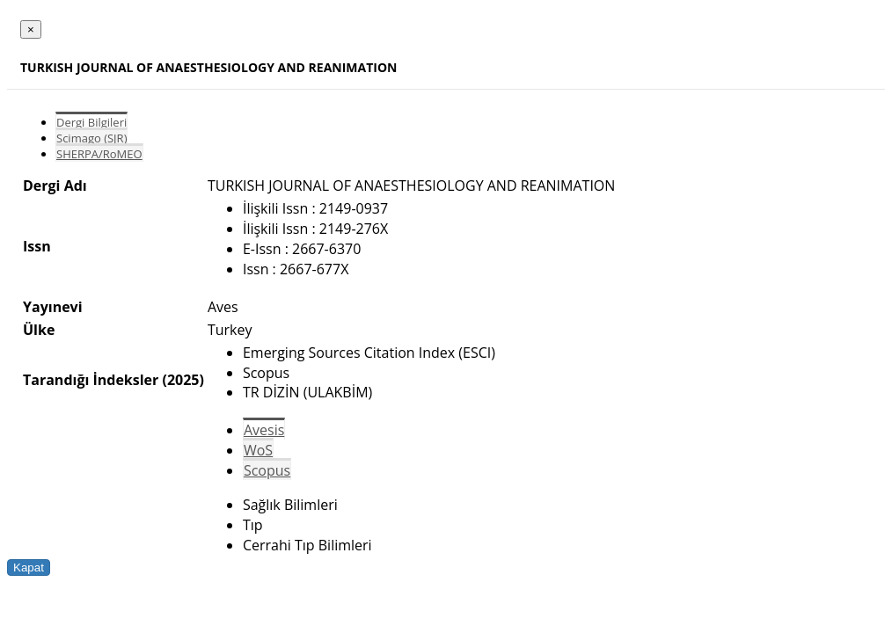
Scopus (267, 470)
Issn (37, 246)
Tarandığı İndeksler (90, 379)
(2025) (182, 379)
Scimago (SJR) (91, 138)
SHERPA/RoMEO (99, 154)
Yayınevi (53, 306)
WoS (258, 450)
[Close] (30, 29)
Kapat (28, 567)
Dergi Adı (55, 185)
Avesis (264, 430)
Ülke (39, 329)
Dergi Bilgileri (91, 122)
